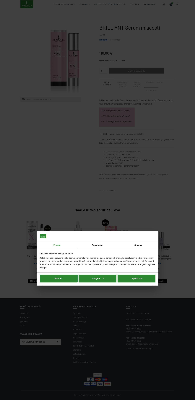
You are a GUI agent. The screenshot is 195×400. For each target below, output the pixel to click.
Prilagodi (98, 220)
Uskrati (58, 220)
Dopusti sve (136, 220)
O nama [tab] (138, 187)
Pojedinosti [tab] (97, 187)
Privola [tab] (56, 187)
